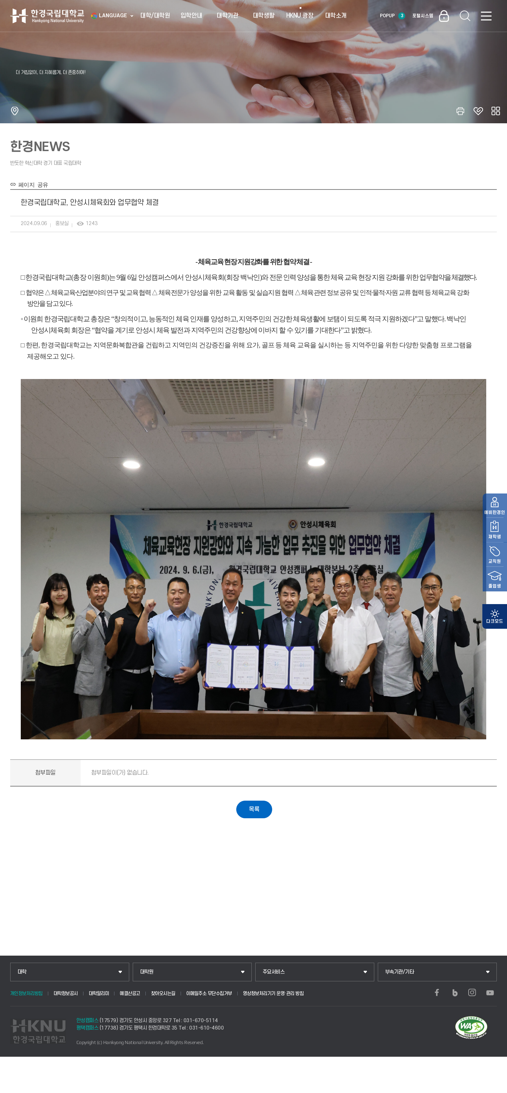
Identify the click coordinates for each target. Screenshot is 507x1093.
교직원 (494, 574)
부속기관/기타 (399, 972)
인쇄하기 (460, 111)
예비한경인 (494, 525)
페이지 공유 (31, 184)
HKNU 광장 (300, 15)
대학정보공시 (66, 993)
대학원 (147, 972)
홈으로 (15, 111)
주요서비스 (274, 972)
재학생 (494, 549)
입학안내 (191, 15)
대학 (22, 972)
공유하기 (496, 111)
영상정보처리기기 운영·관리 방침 (273, 993)
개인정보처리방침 (26, 993)
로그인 (444, 15)
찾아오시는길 (163, 993)
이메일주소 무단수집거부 (209, 993)
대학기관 (227, 15)
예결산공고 (130, 993)
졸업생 (494, 599)
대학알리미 (99, 993)
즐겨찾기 (478, 111)
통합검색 (465, 15)
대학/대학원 (155, 15)
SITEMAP (486, 15)
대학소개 (336, 15)
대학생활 (264, 15)
